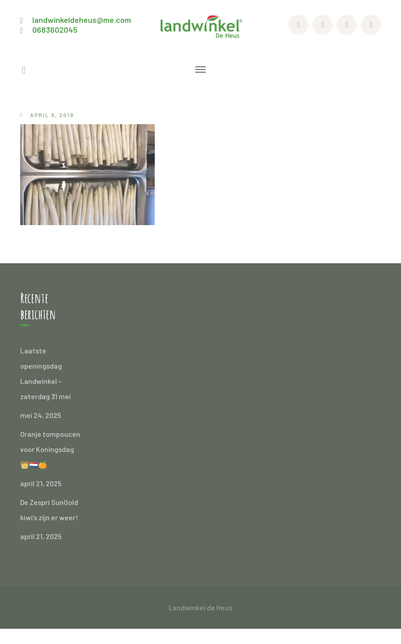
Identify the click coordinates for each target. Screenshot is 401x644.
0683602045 (55, 30)
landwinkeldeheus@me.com (81, 20)
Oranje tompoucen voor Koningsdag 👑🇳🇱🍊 (50, 449)
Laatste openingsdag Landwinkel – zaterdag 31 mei (45, 373)
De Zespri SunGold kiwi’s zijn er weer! (49, 510)
